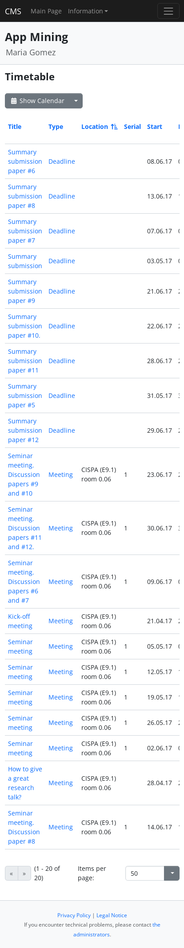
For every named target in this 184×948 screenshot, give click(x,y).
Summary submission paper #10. (25, 325)
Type (55, 126)
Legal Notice (111, 915)
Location (98, 126)
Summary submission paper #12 (25, 430)
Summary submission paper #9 (25, 291)
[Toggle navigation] (168, 11)
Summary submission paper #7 (25, 230)
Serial (132, 126)
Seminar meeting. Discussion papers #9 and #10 (24, 474)
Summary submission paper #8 (25, 196)
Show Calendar (37, 100)
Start (154, 126)
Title (14, 126)
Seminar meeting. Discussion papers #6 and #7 (24, 581)
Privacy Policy (74, 915)
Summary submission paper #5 (25, 395)
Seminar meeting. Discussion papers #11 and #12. (25, 528)
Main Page (46, 11)
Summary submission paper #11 (25, 360)
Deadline (61, 161)
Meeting (60, 474)
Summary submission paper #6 (25, 161)
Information (85, 11)
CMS (13, 11)
